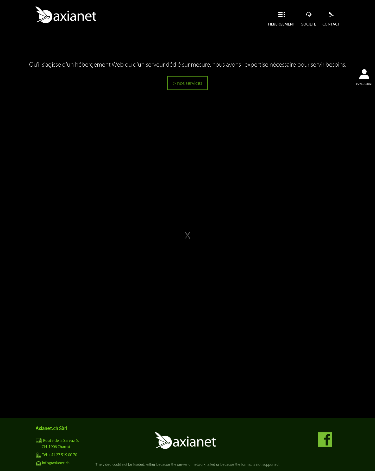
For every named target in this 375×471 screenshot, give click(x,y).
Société (308, 24)
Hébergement (281, 24)
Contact (331, 24)
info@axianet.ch (52, 462)
